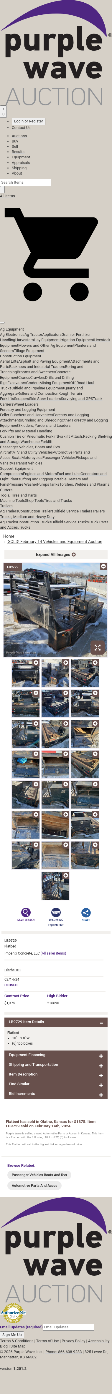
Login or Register (28, 121)
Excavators (16, 383)
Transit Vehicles (28, 463)
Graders (32, 383)
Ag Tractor (33, 334)
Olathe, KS (12, 970)
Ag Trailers (9, 511)
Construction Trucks (34, 522)
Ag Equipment (12, 329)
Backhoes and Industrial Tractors (37, 366)
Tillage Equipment (29, 350)
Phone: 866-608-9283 (63, 1352)
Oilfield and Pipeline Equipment (37, 388)
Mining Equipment (54, 383)
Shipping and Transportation (33, 1064)
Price (16, 996)
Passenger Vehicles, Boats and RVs (30, 447)
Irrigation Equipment (77, 340)
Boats (16, 457)
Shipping (19, 168)
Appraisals (21, 162)
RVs (12, 463)
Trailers (6, 506)
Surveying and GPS (77, 398)
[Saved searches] (3, 111)
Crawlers (37, 377)
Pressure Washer (22, 484)
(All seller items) (53, 953)
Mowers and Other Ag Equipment (46, 345)
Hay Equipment (47, 340)
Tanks (54, 484)
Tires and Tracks (58, 500)
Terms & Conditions (16, 1341)
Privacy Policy (73, 1341)
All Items (7, 196)
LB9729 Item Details (26, 1022)
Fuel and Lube (68, 474)
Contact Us (21, 127)
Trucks (24, 527)
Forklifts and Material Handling (26, 431)
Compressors (11, 474)
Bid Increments (22, 1093)
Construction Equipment (20, 356)
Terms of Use (47, 1341)
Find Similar (19, 1084)
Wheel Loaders (26, 404)
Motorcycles (32, 457)
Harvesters (24, 340)
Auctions (19, 136)
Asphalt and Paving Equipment (44, 361)
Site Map (18, 1346)
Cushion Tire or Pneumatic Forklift (29, 436)
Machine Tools (12, 500)
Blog (4, 1346)
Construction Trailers (36, 511)
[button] (56, 309)
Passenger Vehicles (59, 457)
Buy (15, 141)
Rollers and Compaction (38, 393)
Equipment (21, 157)
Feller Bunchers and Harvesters (26, 415)
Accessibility (99, 1341)
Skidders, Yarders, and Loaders (44, 425)
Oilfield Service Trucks (70, 522)
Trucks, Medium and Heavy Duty (27, 517)
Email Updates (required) (21, 1327)
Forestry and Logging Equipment (27, 409)
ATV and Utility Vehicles (33, 452)
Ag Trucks (8, 522)
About (17, 173)
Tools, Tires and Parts (18, 495)
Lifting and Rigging (36, 479)
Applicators (52, 334)
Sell (15, 146)
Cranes (24, 377)
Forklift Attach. (70, 436)
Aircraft (6, 452)
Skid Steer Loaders (45, 398)
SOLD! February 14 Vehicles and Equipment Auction (54, 541)
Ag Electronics (12, 334)
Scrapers (21, 398)
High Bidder (57, 996)
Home (8, 536)
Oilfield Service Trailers (73, 511)
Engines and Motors (40, 474)
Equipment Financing (27, 1055)
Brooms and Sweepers (36, 372)
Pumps (43, 484)
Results (18, 152)
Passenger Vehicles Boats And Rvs (39, 1175)
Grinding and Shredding (42, 420)
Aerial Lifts (9, 361)
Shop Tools (34, 500)
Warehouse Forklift (36, 441)
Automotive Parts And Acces (34, 1186)
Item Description (23, 1074)
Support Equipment (16, 468)
